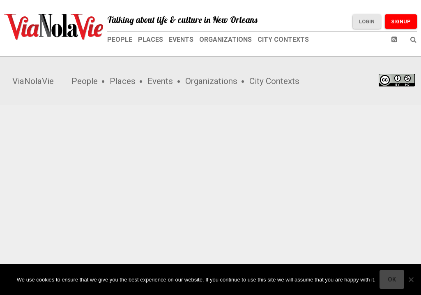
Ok (392, 279)
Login (367, 21)
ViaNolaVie (33, 81)
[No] (411, 279)
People (119, 39)
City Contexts (283, 39)
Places (150, 39)
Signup (401, 21)
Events (181, 39)
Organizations (225, 39)
